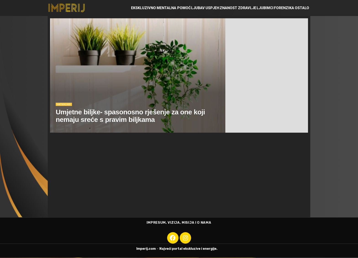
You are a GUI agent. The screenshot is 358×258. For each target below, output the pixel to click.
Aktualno (64, 106)
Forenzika (284, 8)
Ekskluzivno (143, 8)
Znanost (228, 8)
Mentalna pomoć (174, 8)
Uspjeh (212, 8)
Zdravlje (247, 8)
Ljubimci (265, 8)
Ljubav (198, 8)
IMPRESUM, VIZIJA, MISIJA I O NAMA (179, 223)
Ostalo (302, 8)
